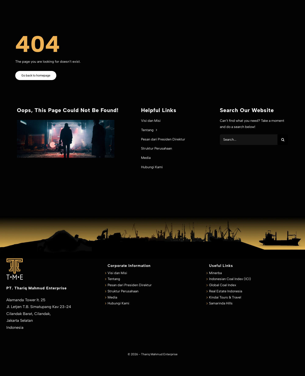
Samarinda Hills (221, 303)
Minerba (215, 273)
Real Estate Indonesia (225, 291)
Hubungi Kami (118, 303)
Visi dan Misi (117, 273)
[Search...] (248, 139)
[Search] (282, 139)
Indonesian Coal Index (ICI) (230, 279)
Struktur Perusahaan (123, 291)
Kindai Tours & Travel (225, 297)
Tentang (114, 279)
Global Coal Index (222, 285)
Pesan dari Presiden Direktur (130, 285)
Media (112, 297)
